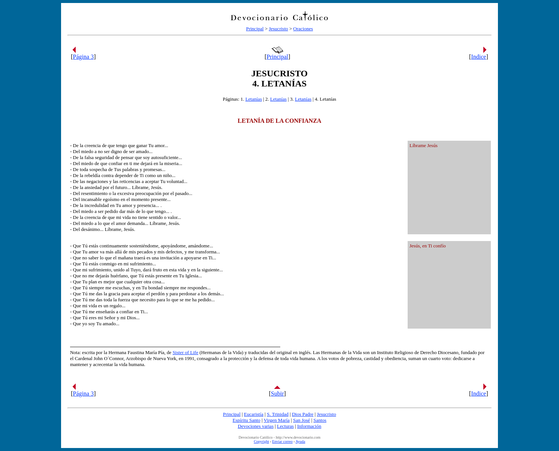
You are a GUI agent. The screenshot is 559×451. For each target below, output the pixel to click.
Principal (255, 28)
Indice (478, 57)
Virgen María (277, 420)
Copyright (261, 441)
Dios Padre (302, 414)
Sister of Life (186, 352)
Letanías (253, 99)
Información (309, 426)
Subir (277, 393)
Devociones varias (256, 426)
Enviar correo (282, 441)
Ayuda (300, 441)
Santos (319, 420)
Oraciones (303, 28)
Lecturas (285, 426)
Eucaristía (253, 414)
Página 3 (83, 57)
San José (301, 420)
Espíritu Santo (246, 420)
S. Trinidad (277, 414)
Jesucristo (278, 28)
